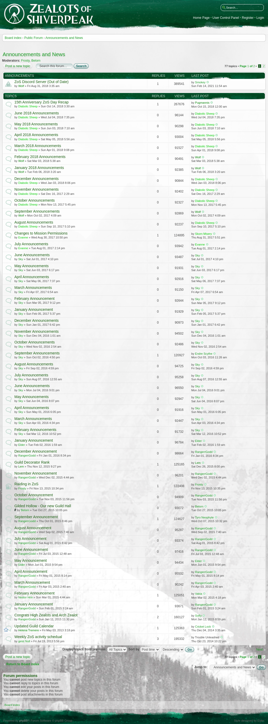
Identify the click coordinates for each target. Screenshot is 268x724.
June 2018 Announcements (36, 113)
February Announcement (34, 298)
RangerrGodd (27, 455)
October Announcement (33, 495)
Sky (20, 259)
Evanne (23, 237)
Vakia (198, 593)
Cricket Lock (203, 626)
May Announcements (31, 266)
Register (248, 18)
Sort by (144, 649)
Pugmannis (202, 102)
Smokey (200, 82)
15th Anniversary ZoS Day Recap (41, 102)
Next (259, 649)
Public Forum (33, 38)
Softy (198, 615)
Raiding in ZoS (26, 484)
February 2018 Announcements (39, 157)
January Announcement (33, 309)
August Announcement (32, 528)
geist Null (24, 641)
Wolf (21, 85)
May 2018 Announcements (36, 124)
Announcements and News (64, 38)
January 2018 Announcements (39, 168)
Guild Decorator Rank (32, 462)
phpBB (23, 720)
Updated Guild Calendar (34, 626)
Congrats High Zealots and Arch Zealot (45, 615)
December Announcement (35, 451)
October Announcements (34, 200)
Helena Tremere (28, 630)
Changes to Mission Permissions (41, 233)
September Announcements (37, 211)
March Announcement (32, 582)
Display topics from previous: (94, 649)
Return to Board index (22, 664)
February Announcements (35, 430)
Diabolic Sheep (28, 106)
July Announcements (31, 244)
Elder (21, 444)
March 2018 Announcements (37, 146)
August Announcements (33, 222)
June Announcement (31, 549)
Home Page (201, 18)
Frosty (25, 60)
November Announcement (35, 473)
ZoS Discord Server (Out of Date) (41, 82)
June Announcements (32, 255)
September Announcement (36, 517)
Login (260, 18)
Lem (21, 466)
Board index (13, 38)
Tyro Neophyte (204, 517)
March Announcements (33, 287)
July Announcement (30, 538)
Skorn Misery (203, 233)
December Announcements (36, 179)
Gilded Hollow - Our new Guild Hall (42, 506)
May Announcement (30, 560)
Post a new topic (17, 66)
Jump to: (201, 667)
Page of (247, 66)
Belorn (36, 60)
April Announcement (30, 571)
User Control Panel (226, 18)
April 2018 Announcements (36, 135)
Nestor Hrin (25, 597)
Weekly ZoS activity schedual (38, 637)
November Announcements (36, 189)
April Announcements (31, 277)
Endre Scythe (203, 353)
